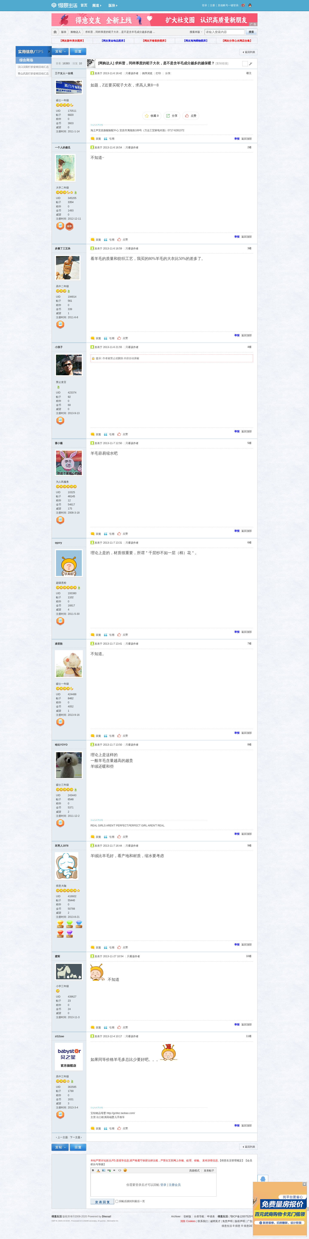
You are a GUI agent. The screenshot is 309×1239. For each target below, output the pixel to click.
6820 (71, 114)
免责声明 (227, 1221)
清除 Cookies (187, 1221)
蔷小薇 (59, 443)
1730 (71, 1091)
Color (98, 1170)
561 (70, 300)
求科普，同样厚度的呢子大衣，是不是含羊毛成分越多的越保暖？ (165, 63)
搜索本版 (195, 31)
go (250, 63)
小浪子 (59, 347)
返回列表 (250, 52)
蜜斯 (57, 956)
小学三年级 (62, 986)
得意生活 (223, 1216)
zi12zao (59, 1036)
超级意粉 (61, 582)
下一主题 (76, 1137)
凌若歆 (59, 643)
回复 (98, 138)
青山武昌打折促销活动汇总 (33, 73)
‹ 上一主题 (62, 1137)
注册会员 (175, 1184)
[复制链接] (222, 63)
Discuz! (106, 1216)
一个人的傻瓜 (62, 147)
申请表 (211, 1216)
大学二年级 (62, 187)
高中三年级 (62, 1076)
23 (69, 1000)
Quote (114, 1170)
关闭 (304, 1184)
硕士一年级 (62, 100)
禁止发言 (61, 382)
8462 (71, 698)
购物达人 (76, 31)
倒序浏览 (147, 73)
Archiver (175, 1216)
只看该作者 (132, 73)
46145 (71, 496)
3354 (71, 202)
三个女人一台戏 (64, 73)
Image (103, 1170)
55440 (71, 900)
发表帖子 (209, 1170)
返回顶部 (246, 138)
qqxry (58, 542)
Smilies (125, 1170)
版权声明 (240, 1221)
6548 (71, 799)
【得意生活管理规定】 (231, 1160)
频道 (96, 5)
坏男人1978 (61, 845)
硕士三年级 (62, 784)
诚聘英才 (215, 1221)
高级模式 (194, 1170)
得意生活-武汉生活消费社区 (54, 32)
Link (109, 1170)
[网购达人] (106, 63)
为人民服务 (62, 481)
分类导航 (199, 1216)
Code (120, 1170)
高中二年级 (62, 286)
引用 (111, 138)
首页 (83, 5)
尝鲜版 (187, 1216)
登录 (204, 5)
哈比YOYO (61, 744)
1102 (71, 597)
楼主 (248, 73)
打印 (158, 73)
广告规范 (252, 1221)
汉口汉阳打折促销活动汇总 (33, 66)
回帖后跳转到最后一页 (132, 1201)
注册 (212, 5)
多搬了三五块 (62, 248)
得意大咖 (61, 885)
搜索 (251, 31)
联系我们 (203, 1221)
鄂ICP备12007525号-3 (243, 1216)
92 (69, 396)
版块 (112, 5)
